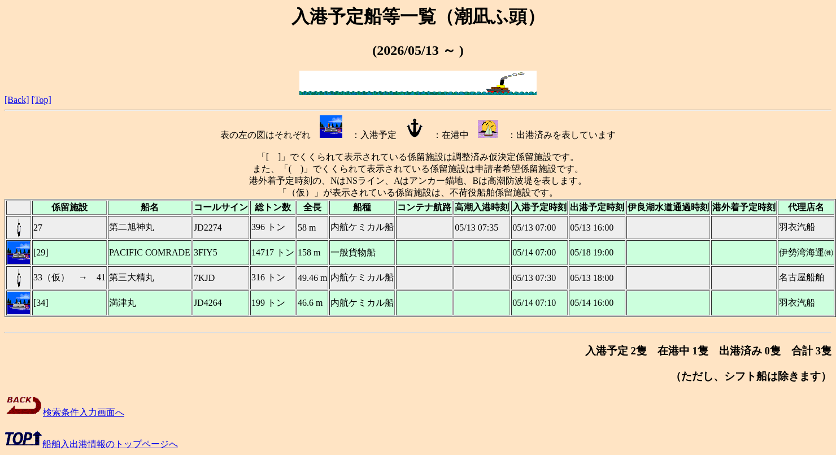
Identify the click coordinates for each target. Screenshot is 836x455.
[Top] (41, 100)
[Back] (17, 100)
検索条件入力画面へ (64, 412)
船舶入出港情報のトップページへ (91, 444)
